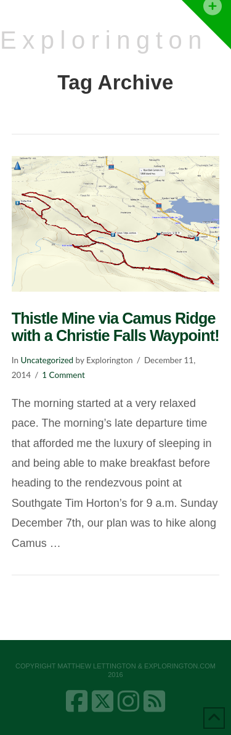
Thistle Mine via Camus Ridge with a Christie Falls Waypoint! (115, 327)
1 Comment (63, 375)
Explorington (104, 40)
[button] (206, 24)
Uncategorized (46, 360)
